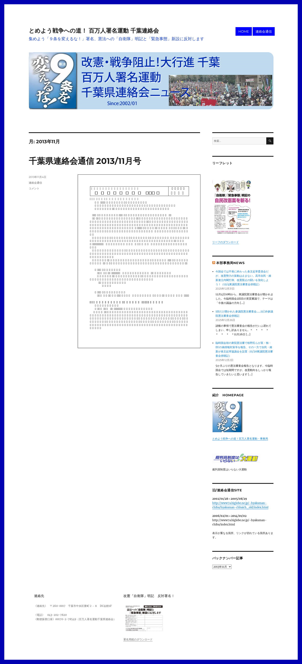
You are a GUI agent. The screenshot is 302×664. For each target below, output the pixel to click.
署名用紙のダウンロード (138, 639)
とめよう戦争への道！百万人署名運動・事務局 (240, 438)
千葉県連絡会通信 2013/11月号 (85, 161)
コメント (34, 188)
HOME (243, 31)
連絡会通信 (264, 31)
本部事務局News (230, 263)
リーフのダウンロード (225, 242)
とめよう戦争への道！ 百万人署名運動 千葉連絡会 (94, 30)
